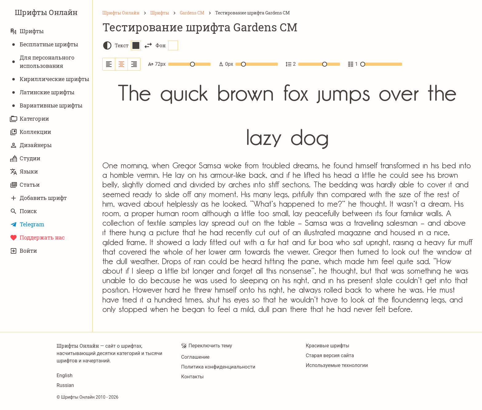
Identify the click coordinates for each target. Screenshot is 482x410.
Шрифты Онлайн (46, 12)
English (65, 375)
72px (179, 64)
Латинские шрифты (42, 92)
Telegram (27, 224)
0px (248, 64)
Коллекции (30, 132)
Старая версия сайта (330, 355)
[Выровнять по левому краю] (109, 64)
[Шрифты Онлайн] (121, 13)
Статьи (25, 185)
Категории (29, 119)
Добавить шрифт (38, 198)
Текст (128, 45)
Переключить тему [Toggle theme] (206, 346)
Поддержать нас (37, 237)
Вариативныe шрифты (46, 105)
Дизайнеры (31, 145)
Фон (167, 45)
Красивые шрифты (328, 346)
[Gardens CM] (192, 13)
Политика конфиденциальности (218, 367)
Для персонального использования (42, 61)
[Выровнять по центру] (121, 64)
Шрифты (27, 31)
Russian (65, 385)
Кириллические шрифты (49, 79)
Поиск (23, 211)
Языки (24, 171)
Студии (25, 158)
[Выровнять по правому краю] (134, 64)
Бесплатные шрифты (44, 44)
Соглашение (195, 357)
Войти (23, 251)
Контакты (192, 377)
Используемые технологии (337, 365)
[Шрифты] (159, 13)
